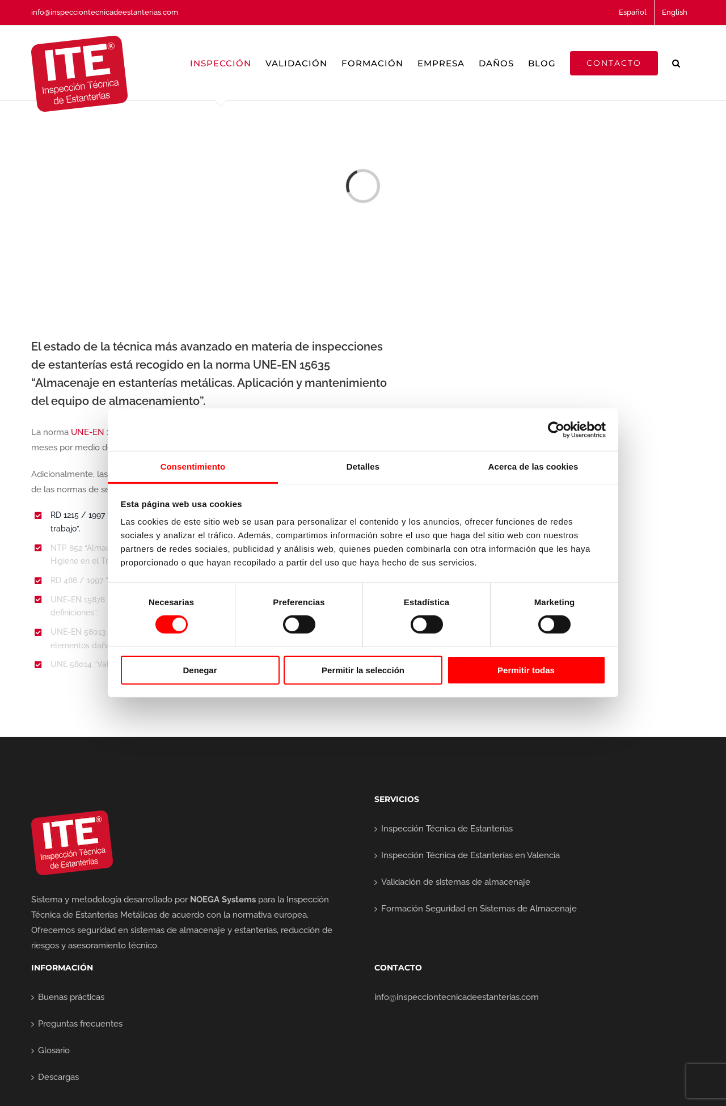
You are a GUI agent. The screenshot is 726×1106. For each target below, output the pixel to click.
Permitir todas (526, 670)
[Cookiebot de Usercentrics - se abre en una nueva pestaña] (556, 429)
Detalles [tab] (363, 466)
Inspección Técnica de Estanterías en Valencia (470, 855)
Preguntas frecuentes (80, 1024)
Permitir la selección (363, 670)
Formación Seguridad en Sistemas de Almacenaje (479, 909)
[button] (676, 63)
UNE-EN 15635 (100, 432)
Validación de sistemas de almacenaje (455, 882)
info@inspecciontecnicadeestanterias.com (104, 12)
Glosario (54, 1050)
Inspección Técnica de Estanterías (447, 829)
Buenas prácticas (71, 997)
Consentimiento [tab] (193, 466)
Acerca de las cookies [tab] (533, 466)
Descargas (58, 1077)
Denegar (200, 670)
